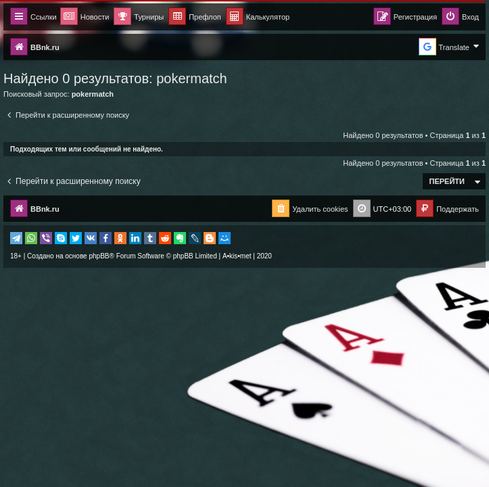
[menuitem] (257, 17)
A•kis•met (237, 256)
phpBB (99, 256)
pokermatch (191, 78)
